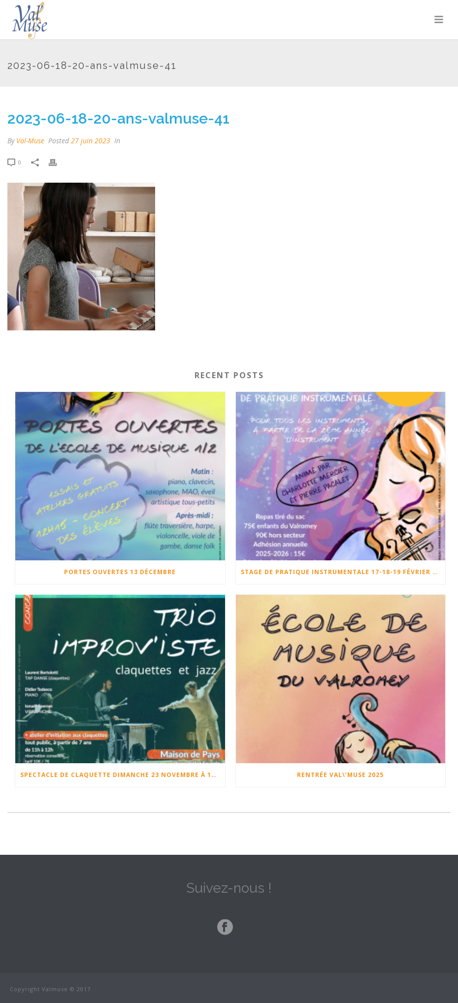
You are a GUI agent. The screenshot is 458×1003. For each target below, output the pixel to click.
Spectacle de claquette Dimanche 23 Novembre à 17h (120, 775)
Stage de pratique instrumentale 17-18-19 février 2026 (343, 572)
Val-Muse (30, 140)
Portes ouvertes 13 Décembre (120, 572)
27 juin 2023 (90, 140)
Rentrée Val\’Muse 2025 (340, 775)
